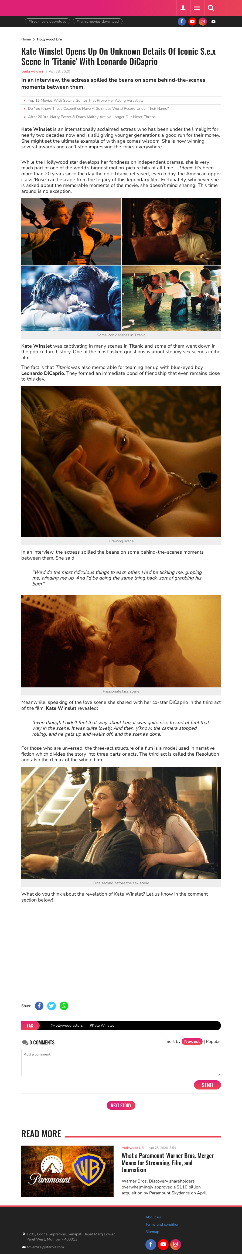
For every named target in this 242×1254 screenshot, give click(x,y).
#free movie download (47, 21)
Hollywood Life (49, 39)
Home (26, 39)
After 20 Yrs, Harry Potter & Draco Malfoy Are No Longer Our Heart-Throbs (92, 116)
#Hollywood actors (66, 1025)
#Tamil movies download (98, 21)
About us (153, 1217)
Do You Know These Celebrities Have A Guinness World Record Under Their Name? (98, 108)
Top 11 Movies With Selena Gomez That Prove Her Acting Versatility (86, 100)
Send (207, 1085)
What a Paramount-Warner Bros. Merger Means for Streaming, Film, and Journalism (168, 1162)
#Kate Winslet (102, 1025)
